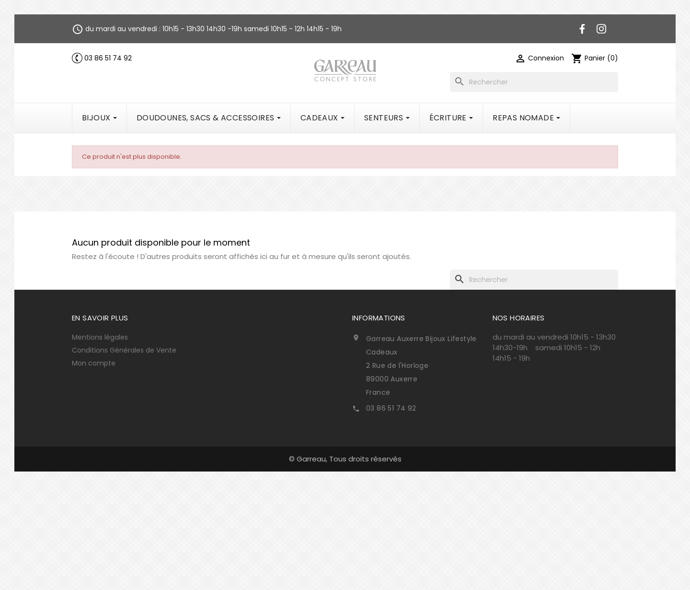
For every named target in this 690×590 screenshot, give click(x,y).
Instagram (601, 28)
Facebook (582, 28)
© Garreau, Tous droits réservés (345, 459)
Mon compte (93, 363)
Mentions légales (100, 337)
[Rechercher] (534, 82)
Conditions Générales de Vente (124, 350)
